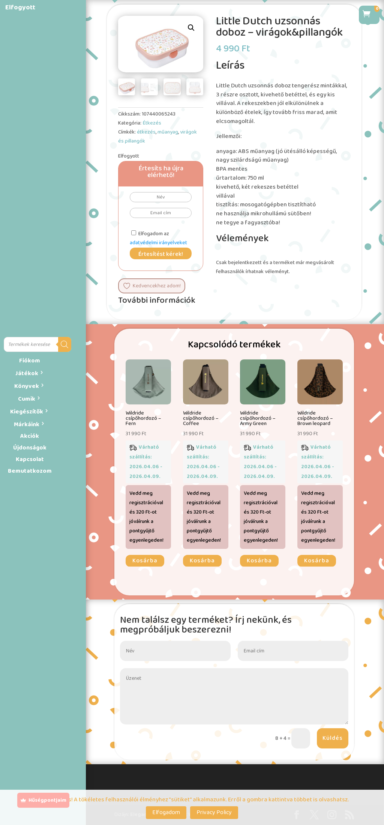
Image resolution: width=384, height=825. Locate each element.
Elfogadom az (158, 238)
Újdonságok (29, 447)
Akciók (29, 436)
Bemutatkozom (30, 471)
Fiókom (29, 360)
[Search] (64, 344)
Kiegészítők (26, 411)
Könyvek (26, 386)
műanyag (168, 132)
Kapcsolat (30, 459)
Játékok (26, 373)
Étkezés (151, 123)
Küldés (332, 738)
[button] (191, 28)
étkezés (146, 132)
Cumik (26, 399)
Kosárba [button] (145, 560)
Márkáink (26, 424)
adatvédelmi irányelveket (158, 243)
